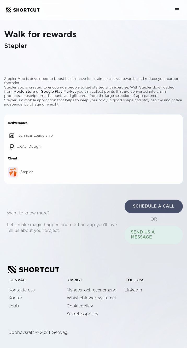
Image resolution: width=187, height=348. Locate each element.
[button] (177, 10)
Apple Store (24, 91)
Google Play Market (58, 91)
